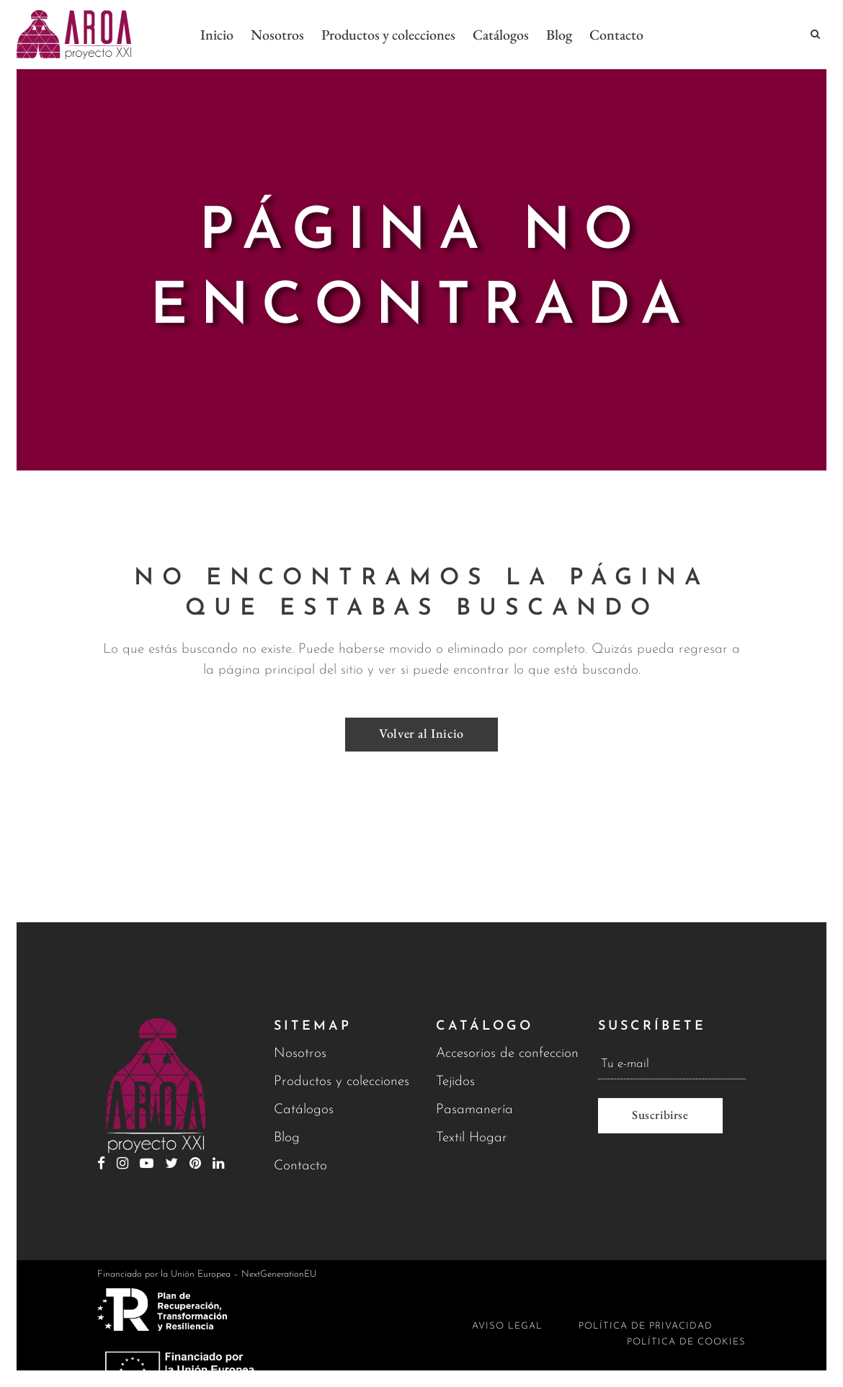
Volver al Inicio (421, 730)
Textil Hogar (471, 1138)
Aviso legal (507, 1326)
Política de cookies (686, 1342)
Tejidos (455, 1082)
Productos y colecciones (341, 1082)
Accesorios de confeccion (507, 1054)
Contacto (300, 1166)
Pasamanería (474, 1110)
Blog (287, 1138)
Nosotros (300, 1054)
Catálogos (304, 1110)
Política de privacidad (646, 1326)
